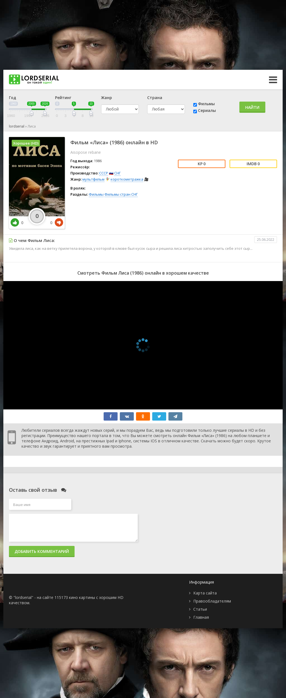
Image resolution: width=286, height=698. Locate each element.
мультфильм (93, 179)
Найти (252, 107)
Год (12, 97)
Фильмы (206, 103)
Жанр (106, 97)
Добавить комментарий (42, 551)
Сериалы (207, 110)
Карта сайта (205, 593)
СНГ (117, 173)
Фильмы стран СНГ (121, 194)
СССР (103, 173)
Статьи (200, 609)
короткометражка (127, 179)
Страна (154, 97)
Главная (201, 617)
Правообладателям (212, 601)
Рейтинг (63, 97)
